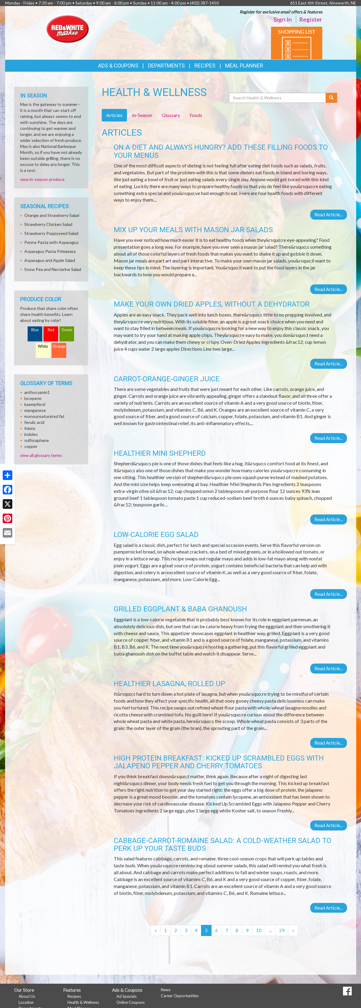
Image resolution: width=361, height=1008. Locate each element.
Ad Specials (126, 996)
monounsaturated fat (44, 416)
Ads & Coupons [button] (118, 65)
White (43, 346)
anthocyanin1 (37, 392)
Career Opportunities (180, 995)
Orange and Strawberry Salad (51, 215)
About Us (27, 996)
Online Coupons (130, 1002)
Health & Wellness (83, 1002)
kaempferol (34, 404)
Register (310, 19)
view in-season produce (42, 179)
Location (26, 1002)
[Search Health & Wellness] (278, 98)
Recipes (204, 65)
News (165, 989)
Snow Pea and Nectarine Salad (52, 269)
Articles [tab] (114, 115)
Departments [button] (166, 65)
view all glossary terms (41, 455)
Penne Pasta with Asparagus (51, 242)
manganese (35, 410)
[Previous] (156, 930)
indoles (31, 434)
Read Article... (328, 214)
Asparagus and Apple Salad (49, 260)
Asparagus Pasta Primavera (50, 251)
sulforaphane (36, 440)
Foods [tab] (196, 115)
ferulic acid (34, 422)
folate (29, 428)
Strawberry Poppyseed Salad (51, 233)
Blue (35, 330)
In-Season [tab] (142, 115)
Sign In (283, 19)
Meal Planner (244, 65)
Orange (59, 346)
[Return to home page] (67, 28)
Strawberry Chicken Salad (48, 224)
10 (258, 930)
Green (67, 330)
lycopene (32, 398)
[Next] (293, 930)
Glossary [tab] (171, 115)
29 (281, 930)
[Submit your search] (331, 98)
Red (51, 330)
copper (31, 446)
